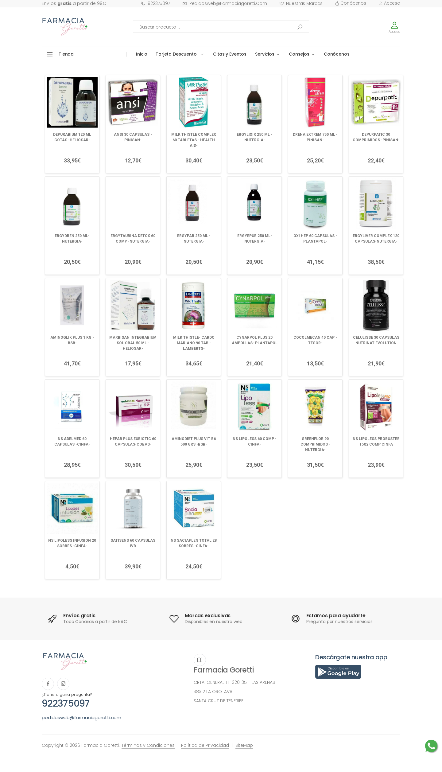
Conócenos (350, 3)
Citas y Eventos (229, 54)
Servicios (264, 54)
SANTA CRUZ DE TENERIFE (218, 701)
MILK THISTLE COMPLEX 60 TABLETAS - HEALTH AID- (193, 140)
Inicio (141, 54)
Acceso (389, 3)
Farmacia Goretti (224, 670)
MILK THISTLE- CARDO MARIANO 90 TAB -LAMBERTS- (194, 343)
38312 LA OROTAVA (213, 691)
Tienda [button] (66, 54)
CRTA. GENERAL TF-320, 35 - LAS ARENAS (234, 682)
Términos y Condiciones (148, 745)
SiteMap (244, 745)
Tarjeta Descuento (176, 54)
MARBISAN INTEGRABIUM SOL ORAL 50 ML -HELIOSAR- (133, 343)
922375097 (155, 3)
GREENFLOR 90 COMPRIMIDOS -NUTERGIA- (315, 444)
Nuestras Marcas (301, 3)
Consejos (299, 54)
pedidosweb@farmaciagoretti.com (224, 3)
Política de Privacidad (205, 745)
